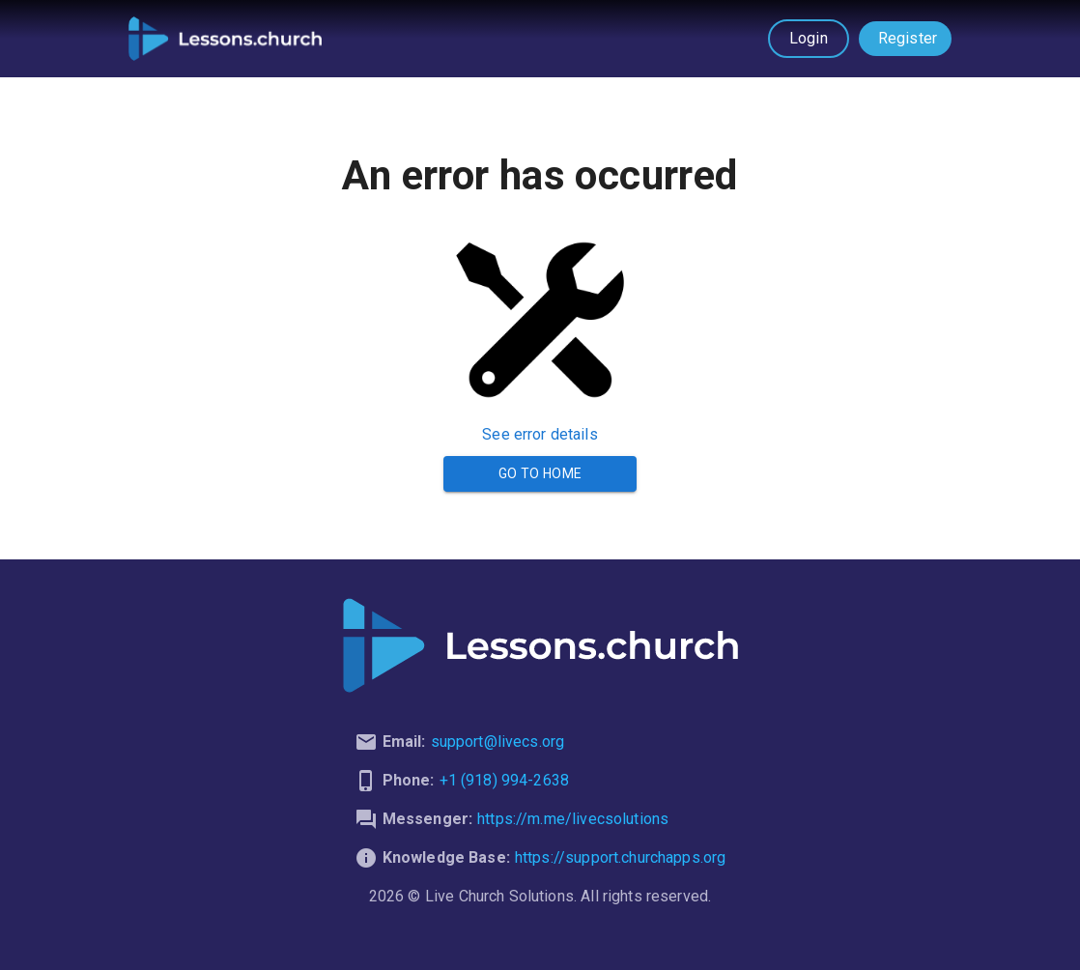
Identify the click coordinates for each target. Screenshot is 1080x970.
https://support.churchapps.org (620, 857)
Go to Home (540, 473)
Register (907, 38)
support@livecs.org (498, 741)
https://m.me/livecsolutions (572, 819)
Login (808, 38)
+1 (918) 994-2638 (505, 780)
